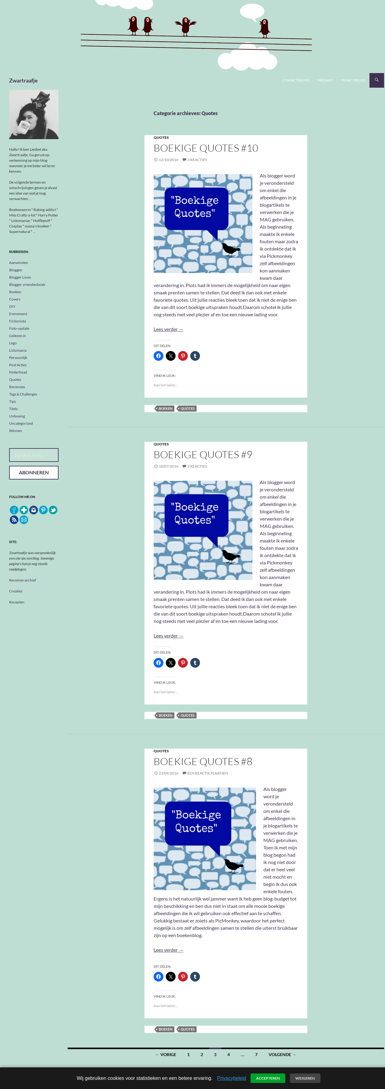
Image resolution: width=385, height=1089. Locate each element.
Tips (12, 401)
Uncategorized (21, 423)
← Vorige (165, 1054)
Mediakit (325, 80)
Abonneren (34, 472)
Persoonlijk (18, 357)
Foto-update (19, 328)
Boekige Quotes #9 (203, 454)
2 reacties (197, 466)
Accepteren (268, 1078)
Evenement (18, 313)
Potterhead (18, 372)
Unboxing (17, 416)
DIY (12, 306)
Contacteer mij (296, 80)
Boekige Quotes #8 (203, 761)
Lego (13, 343)
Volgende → (282, 1054)
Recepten (16, 602)
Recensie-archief (22, 580)
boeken (165, 408)
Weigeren (305, 1078)
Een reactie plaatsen (207, 773)
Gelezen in (17, 335)
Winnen (15, 430)
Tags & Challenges (23, 394)
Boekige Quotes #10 (206, 148)
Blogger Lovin (20, 277)
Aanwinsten (18, 262)
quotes (187, 408)
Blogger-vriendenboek (27, 284)
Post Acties (18, 365)
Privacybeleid (353, 80)
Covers (14, 299)
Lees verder (169, 329)
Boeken (15, 292)
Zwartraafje (23, 80)
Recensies (17, 387)
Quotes (161, 137)
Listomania (18, 350)
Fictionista (17, 321)
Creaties (15, 591)
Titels (13, 408)
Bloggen (15, 270)
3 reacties (197, 159)
